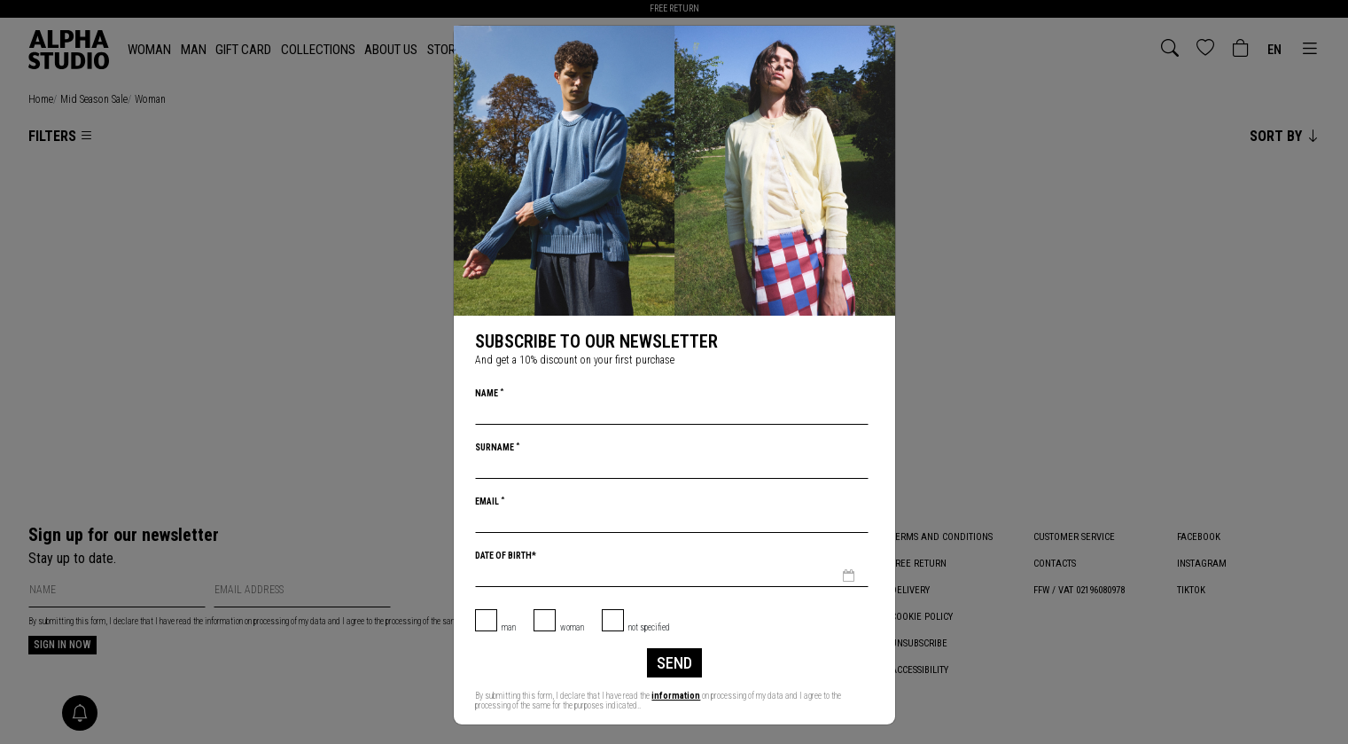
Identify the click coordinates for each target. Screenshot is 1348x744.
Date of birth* (505, 555)
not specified (649, 627)
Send (674, 663)
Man (509, 627)
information (675, 696)
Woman (572, 627)
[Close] (880, 40)
